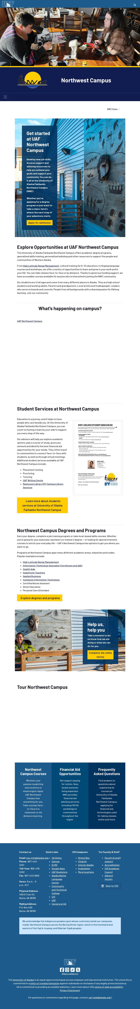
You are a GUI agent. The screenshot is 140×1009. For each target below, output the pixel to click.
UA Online (57, 857)
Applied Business (32, 576)
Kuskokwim (84, 868)
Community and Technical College (59, 890)
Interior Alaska (86, 865)
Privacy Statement (70, 990)
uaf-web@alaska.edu (100, 997)
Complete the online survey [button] (100, 654)
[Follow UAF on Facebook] (62, 969)
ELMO (54, 865)
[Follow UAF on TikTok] (73, 969)
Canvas (55, 861)
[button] (5, 37)
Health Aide (29, 569)
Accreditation (112, 865)
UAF (54, 900)
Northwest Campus (86, 80)
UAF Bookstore (59, 872)
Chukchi (82, 861)
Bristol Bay (84, 857)
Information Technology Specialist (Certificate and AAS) (52, 565)
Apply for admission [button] (39, 222)
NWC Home (112, 109)
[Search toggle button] (135, 5)
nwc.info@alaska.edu (37, 857)
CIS (53, 896)
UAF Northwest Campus (29, 321)
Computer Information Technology (41, 579)
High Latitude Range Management (41, 265)
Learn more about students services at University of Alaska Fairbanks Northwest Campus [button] (42, 505)
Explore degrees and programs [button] (39, 598)
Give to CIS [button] (109, 886)
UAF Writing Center (33, 480)
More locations (86, 872)
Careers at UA (59, 903)
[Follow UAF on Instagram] (66, 969)
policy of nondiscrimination (44, 983)
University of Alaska (23, 979)
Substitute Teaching (34, 572)
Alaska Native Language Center (59, 879)
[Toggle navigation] (5, 97)
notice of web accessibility (109, 986)
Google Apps (58, 868)
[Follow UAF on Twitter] (78, 969)
